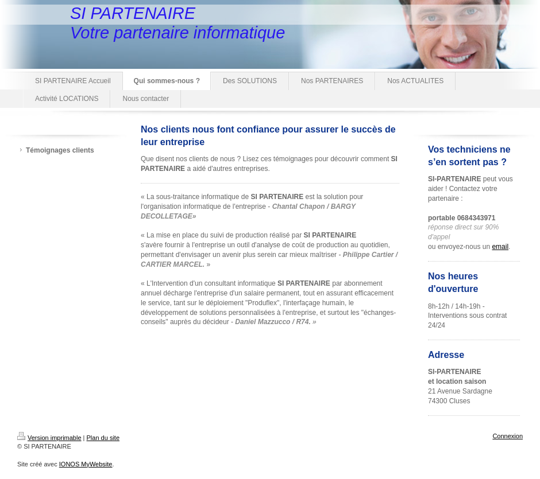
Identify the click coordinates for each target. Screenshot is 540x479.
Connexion (507, 436)
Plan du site (103, 437)
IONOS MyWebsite (86, 464)
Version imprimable (49, 437)
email (500, 247)
